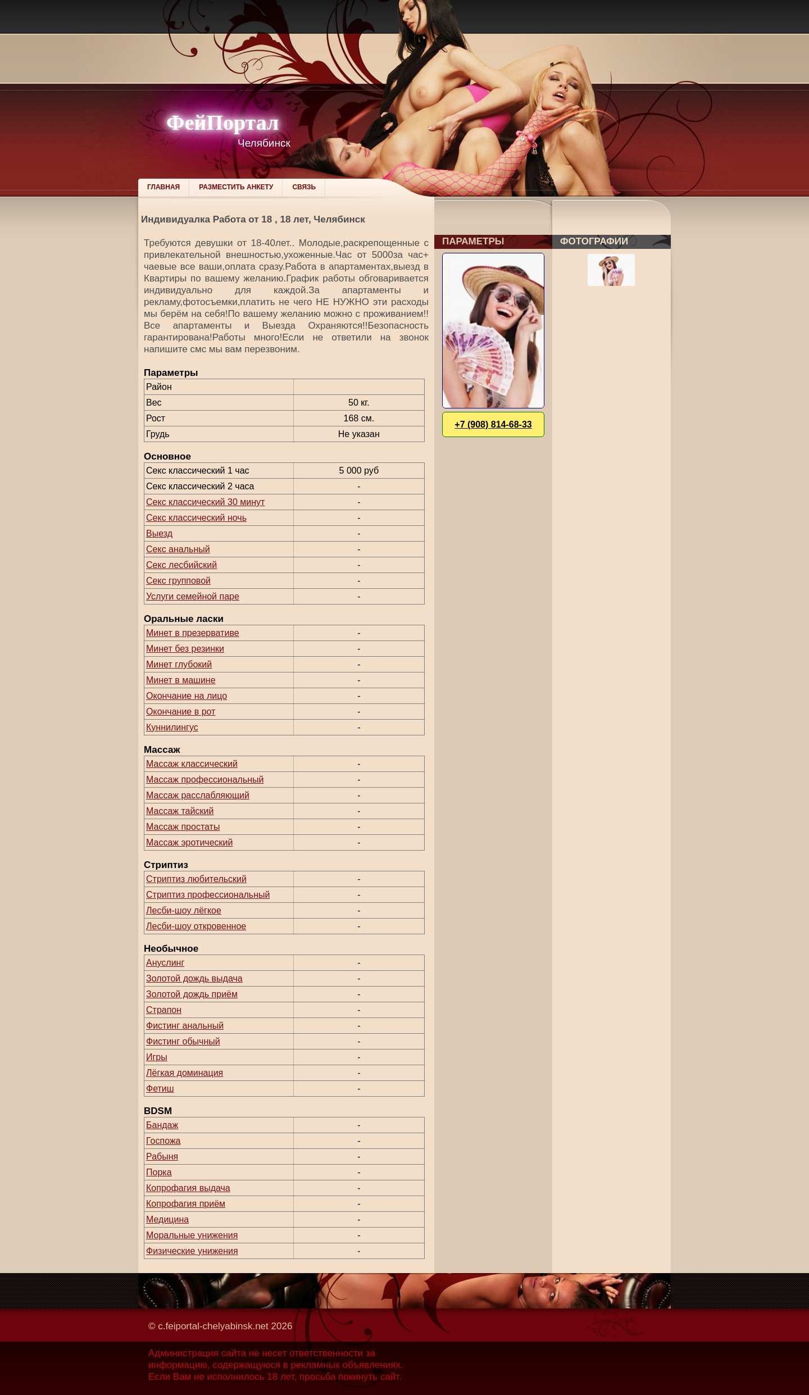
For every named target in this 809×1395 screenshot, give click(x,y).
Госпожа (163, 1141)
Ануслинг (165, 962)
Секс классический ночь (196, 517)
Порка (159, 1172)
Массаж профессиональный (205, 779)
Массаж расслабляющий (197, 795)
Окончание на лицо (186, 696)
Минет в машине (181, 680)
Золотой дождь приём (192, 994)
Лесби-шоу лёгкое (183, 910)
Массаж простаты (183, 826)
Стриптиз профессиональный (208, 894)
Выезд (159, 533)
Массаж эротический (189, 842)
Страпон (163, 1010)
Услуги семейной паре (192, 596)
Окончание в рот (180, 711)
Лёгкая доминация (184, 1073)
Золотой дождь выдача (194, 978)
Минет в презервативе (192, 633)
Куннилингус (172, 727)
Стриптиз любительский (196, 879)
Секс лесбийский (181, 565)
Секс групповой (178, 580)
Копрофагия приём (185, 1203)
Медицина (167, 1219)
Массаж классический (192, 764)
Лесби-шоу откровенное (196, 926)
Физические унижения (192, 1251)
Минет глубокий (179, 664)
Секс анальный (178, 549)
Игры (156, 1057)
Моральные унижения (192, 1235)
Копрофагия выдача (188, 1188)
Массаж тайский (179, 811)
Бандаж (162, 1125)
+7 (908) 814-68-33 (493, 424)
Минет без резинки (185, 648)
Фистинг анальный (185, 1025)
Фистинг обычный (183, 1041)
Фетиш (160, 1088)
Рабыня (162, 1156)
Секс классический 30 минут (205, 502)
